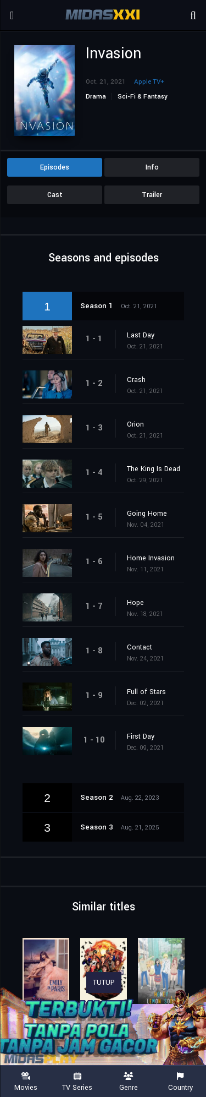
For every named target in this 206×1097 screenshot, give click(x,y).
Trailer (152, 195)
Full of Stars (146, 692)
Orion (135, 424)
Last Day (140, 335)
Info (152, 167)
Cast (55, 195)
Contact (139, 647)
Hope (135, 603)
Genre (129, 1081)
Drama (96, 96)
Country (180, 1081)
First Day (140, 736)
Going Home (147, 514)
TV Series (77, 1081)
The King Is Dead (153, 469)
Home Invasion (151, 558)
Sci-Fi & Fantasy (143, 96)
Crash (136, 380)
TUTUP (104, 982)
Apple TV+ (149, 81)
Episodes (54, 167)
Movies (26, 1081)
